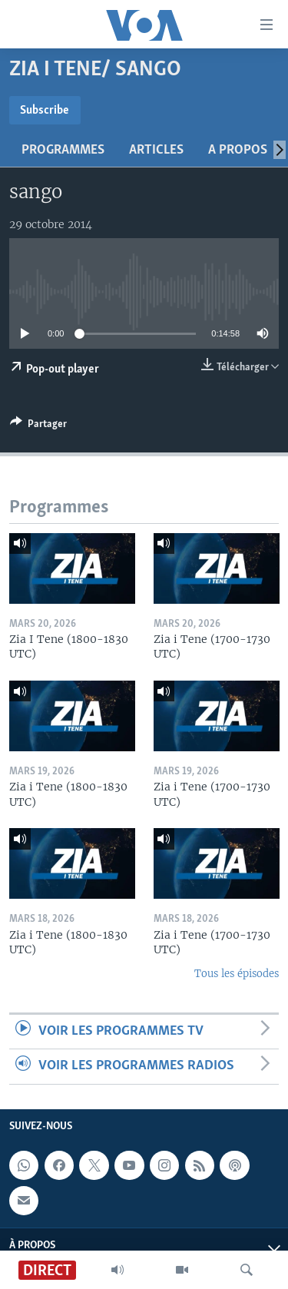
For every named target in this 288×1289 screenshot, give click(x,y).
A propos (237, 150)
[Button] (38, 426)
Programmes (63, 150)
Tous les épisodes (236, 973)
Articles (156, 150)
